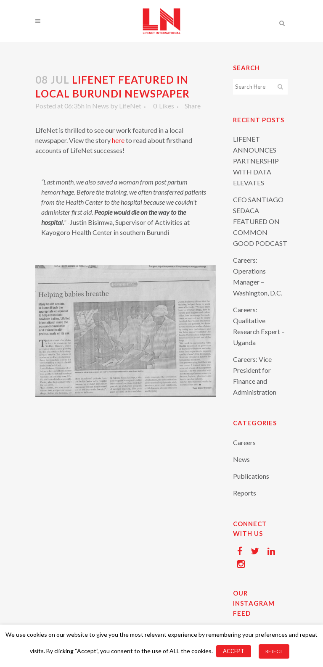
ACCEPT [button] (233, 651)
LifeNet (130, 106)
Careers (244, 442)
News (100, 106)
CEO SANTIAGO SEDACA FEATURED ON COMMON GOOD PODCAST (260, 221)
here (118, 140)
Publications (251, 476)
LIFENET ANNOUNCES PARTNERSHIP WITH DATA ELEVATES (256, 161)
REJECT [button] (274, 651)
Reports (244, 493)
